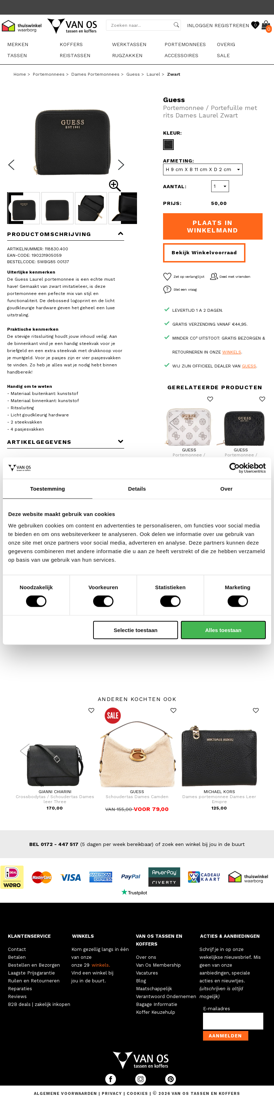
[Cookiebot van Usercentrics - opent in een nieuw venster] (234, 468)
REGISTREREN (231, 25)
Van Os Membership (158, 965)
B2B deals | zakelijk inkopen (39, 1004)
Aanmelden (225, 1035)
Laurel (153, 74)
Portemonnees (185, 44)
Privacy (112, 1093)
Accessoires (181, 55)
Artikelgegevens (65, 442)
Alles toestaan (223, 630)
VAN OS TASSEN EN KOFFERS (159, 940)
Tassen (17, 55)
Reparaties (20, 988)
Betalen (17, 957)
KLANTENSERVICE (29, 936)
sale (223, 55)
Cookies (137, 1093)
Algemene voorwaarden (66, 1093)
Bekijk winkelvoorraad (204, 252)
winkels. (101, 965)
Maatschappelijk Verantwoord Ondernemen (166, 992)
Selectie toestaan (136, 630)
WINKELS (83, 936)
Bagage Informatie (156, 1004)
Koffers (71, 44)
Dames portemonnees (95, 74)
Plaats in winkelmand (212, 226)
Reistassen (75, 55)
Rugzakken (127, 55)
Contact (17, 949)
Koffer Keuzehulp (155, 1012)
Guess (133, 74)
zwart (173, 74)
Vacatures (147, 973)
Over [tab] (226, 489)
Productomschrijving (65, 234)
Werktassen (129, 44)
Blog (141, 980)
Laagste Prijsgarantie (31, 973)
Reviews (17, 996)
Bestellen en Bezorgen (34, 965)
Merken (17, 44)
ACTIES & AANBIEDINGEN (230, 936)
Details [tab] (137, 489)
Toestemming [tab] (47, 489)
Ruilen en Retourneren (34, 980)
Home (20, 74)
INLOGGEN (200, 25)
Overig (226, 44)
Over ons (146, 957)
